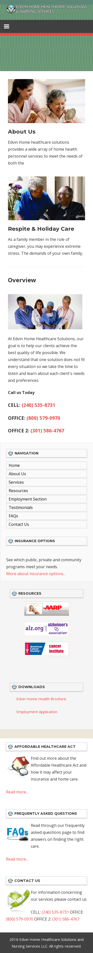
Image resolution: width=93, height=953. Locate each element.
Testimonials (21, 507)
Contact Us (19, 524)
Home (14, 465)
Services (16, 482)
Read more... (17, 792)
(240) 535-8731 (38, 405)
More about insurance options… (36, 573)
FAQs (13, 516)
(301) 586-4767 (47, 430)
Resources (18, 490)
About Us (21, 131)
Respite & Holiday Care (41, 228)
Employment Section (28, 499)
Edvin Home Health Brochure (41, 698)
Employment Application (36, 711)
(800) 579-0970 (43, 418)
